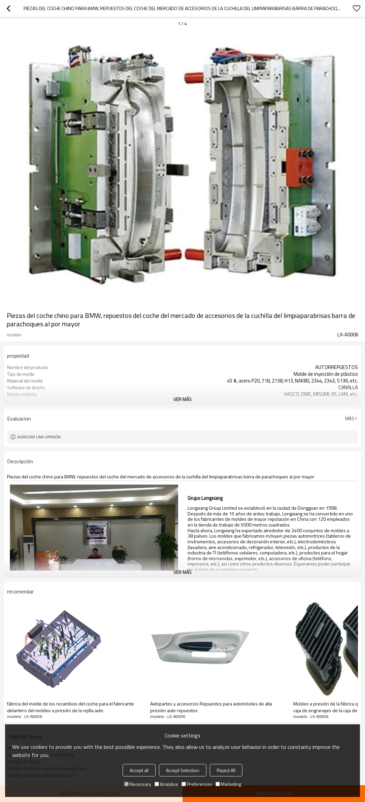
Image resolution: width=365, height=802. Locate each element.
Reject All (226, 770)
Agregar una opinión (39, 437)
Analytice (166, 784)
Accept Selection (182, 770)
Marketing (228, 784)
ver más (182, 399)
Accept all (139, 770)
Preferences (196, 784)
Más (349, 418)
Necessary (137, 784)
